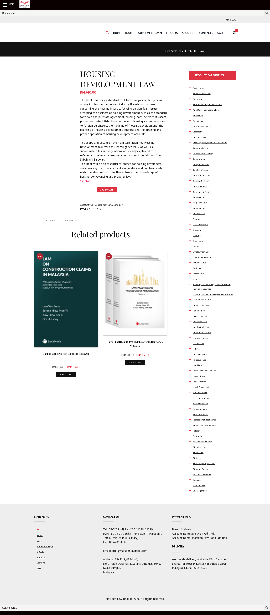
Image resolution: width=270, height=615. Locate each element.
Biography (198, 131)
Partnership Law (202, 407)
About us (186, 33)
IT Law (197, 353)
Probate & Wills (201, 418)
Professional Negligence (206, 424)
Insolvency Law (201, 320)
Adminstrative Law (203, 93)
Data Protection (201, 224)
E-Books (168, 33)
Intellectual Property (204, 331)
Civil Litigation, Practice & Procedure (213, 142)
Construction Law (199, 47)
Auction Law (200, 120)
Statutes (198, 462)
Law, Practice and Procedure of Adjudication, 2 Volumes (135, 345)
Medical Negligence (203, 402)
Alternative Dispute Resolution (210, 104)
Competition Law (202, 164)
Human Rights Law (203, 303)
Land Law (124, 205)
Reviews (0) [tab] (77, 221)
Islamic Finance (201, 342)
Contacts (205, 33)
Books (124, 33)
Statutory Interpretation (206, 467)
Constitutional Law (203, 175)
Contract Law (200, 197)
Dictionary (198, 229)
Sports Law (199, 456)
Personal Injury (201, 413)
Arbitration (199, 115)
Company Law (200, 158)
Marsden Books (201, 396)
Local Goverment (202, 391)
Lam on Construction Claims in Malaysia (66, 355)
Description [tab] (51, 221)
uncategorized (201, 494)
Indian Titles (200, 314)
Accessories (199, 87)
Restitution (199, 440)
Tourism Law (200, 489)
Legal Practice (200, 385)
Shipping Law (200, 451)
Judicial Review (201, 358)
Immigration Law (202, 309)
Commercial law (201, 148)
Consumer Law (201, 186)
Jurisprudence (200, 363)
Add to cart (109, 190)
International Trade (204, 336)
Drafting (197, 235)
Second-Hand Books (204, 445)
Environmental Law (203, 257)
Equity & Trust (201, 262)
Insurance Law (201, 325)
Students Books (201, 473)
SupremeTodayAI (146, 33)
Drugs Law (199, 240)
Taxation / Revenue (204, 478)
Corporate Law (201, 202)
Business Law (200, 137)
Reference (198, 434)
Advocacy (198, 98)
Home (111, 33)
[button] (100, 32)
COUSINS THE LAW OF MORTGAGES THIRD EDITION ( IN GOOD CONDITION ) (82, 47)
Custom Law (199, 213)
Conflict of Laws (202, 169)
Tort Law (198, 484)
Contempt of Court (203, 191)
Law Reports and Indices (206, 374)
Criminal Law (200, 208)
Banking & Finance (203, 126)
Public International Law (206, 429)
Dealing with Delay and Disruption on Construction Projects (83, 51)
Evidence (198, 268)
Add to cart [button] (66, 376)
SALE (220, 33)
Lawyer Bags (200, 380)
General (197, 279)
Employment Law (202, 251)
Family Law (199, 273)
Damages (198, 219)
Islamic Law (199, 347)
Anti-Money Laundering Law (208, 109)
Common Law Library (204, 153)
